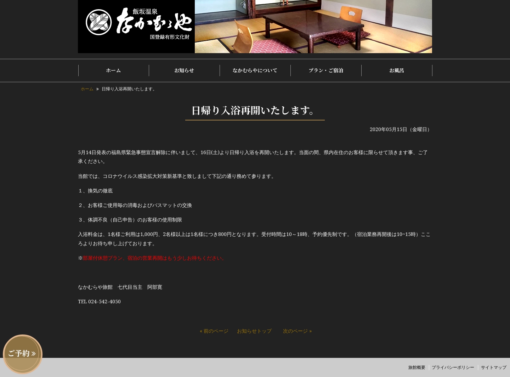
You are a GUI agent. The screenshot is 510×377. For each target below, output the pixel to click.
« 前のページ (214, 330)
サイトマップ (493, 367)
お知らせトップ (254, 330)
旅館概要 (416, 367)
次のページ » (297, 330)
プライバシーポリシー (453, 367)
